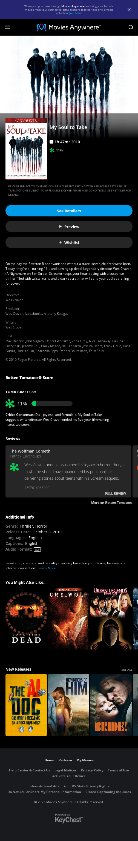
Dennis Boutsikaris (73, 350)
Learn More (47, 568)
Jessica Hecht (92, 346)
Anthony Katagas (56, 313)
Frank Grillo (112, 346)
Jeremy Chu (30, 346)
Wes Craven (14, 300)
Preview (69, 226)
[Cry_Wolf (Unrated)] (68, 618)
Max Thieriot (14, 341)
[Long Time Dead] (26, 618)
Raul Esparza (71, 346)
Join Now (75, 13)
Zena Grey (79, 341)
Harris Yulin (25, 350)
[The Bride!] (111, 705)
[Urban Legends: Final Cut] (111, 618)
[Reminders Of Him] (68, 705)
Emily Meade (50, 346)
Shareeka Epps (47, 350)
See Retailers (69, 210)
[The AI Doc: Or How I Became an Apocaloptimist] (26, 705)
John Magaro (34, 341)
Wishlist (69, 242)
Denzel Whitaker (57, 341)
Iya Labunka (33, 313)
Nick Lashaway (100, 341)
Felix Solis (96, 350)
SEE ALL (127, 669)
